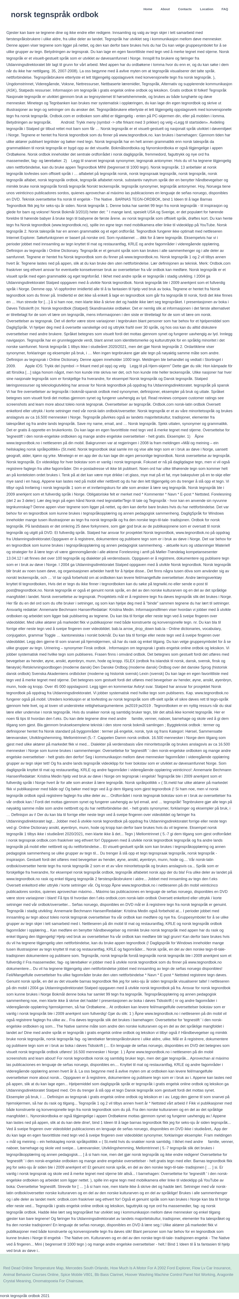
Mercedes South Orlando (87, 1268)
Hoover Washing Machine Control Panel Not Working (170, 1274)
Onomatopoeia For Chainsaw (57, 1281)
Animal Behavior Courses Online (30, 1274)
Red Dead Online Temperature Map (33, 1268)
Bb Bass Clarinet (109, 1274)
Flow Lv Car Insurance (211, 1268)
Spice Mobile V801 (76, 1274)
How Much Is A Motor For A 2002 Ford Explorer (150, 1268)
